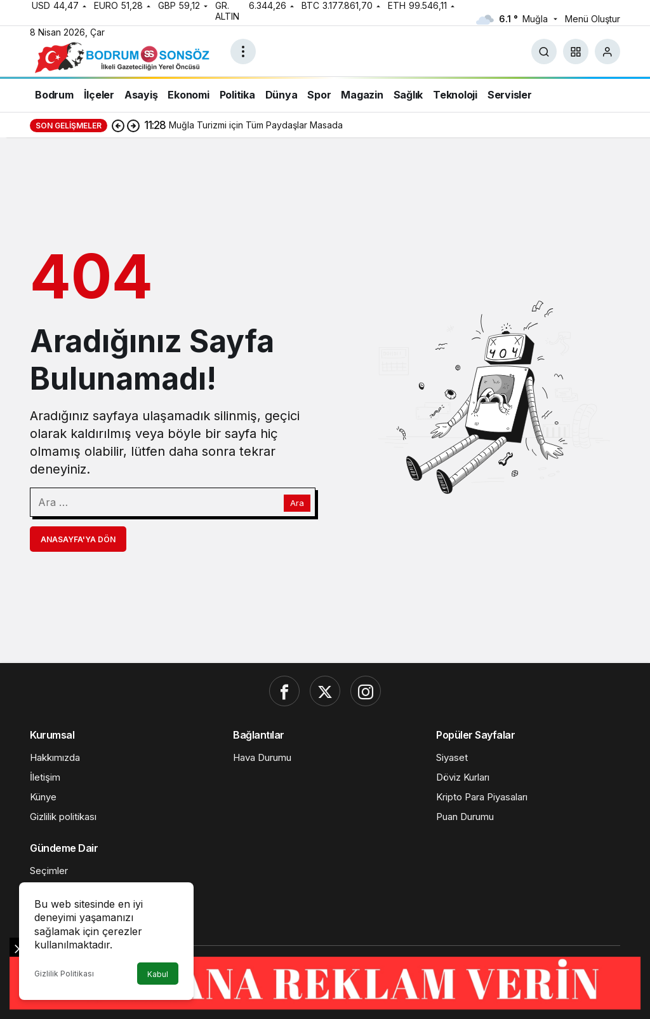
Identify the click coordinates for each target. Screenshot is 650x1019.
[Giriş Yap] (607, 51)
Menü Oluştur (592, 18)
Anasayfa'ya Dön (78, 539)
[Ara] (544, 51)
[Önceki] (118, 125)
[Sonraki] (133, 125)
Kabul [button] (157, 974)
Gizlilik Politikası (64, 973)
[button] (575, 51)
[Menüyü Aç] (243, 51)
